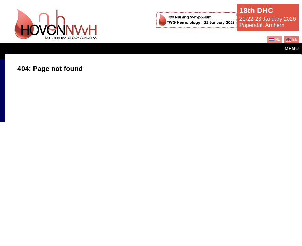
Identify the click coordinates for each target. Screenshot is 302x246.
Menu (292, 48)
